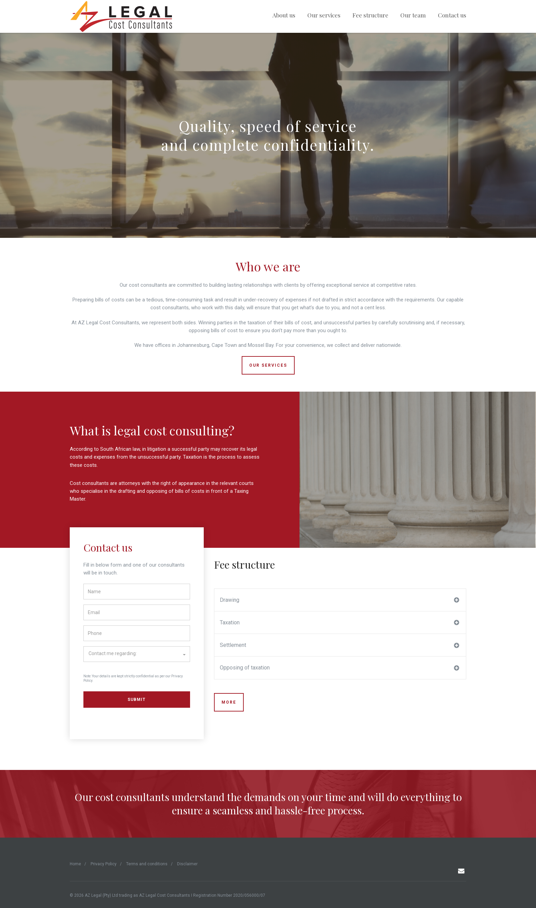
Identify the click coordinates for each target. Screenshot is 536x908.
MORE (229, 702)
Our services (323, 15)
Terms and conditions (147, 864)
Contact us (452, 15)
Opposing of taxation (339, 667)
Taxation (339, 622)
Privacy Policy (104, 864)
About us (283, 15)
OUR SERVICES (268, 365)
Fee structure (370, 15)
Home (75, 864)
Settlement (339, 645)
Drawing (339, 600)
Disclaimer (187, 864)
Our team (413, 15)
